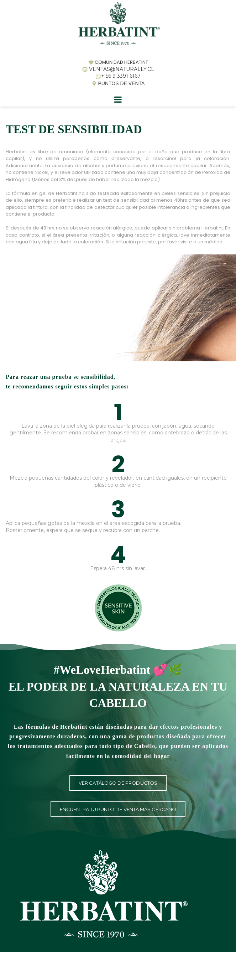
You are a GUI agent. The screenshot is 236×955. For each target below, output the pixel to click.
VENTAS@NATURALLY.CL (121, 69)
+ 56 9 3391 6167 (121, 76)
